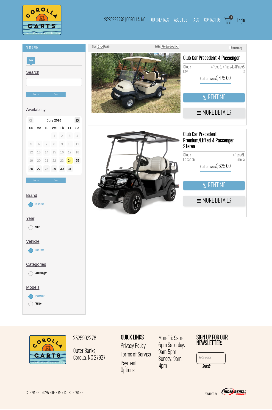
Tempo (34, 304)
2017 (34, 227)
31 (70, 169)
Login (241, 20)
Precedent (36, 296)
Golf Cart (36, 250)
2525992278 (84, 338)
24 (70, 160)
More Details (214, 112)
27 (39, 169)
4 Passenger (37, 273)
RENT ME (214, 97)
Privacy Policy (133, 346)
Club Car (36, 204)
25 (77, 160)
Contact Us (212, 20)
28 (46, 169)
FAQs (195, 20)
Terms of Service (136, 355)
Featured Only (235, 48)
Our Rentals (160, 20)
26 (31, 169)
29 (54, 169)
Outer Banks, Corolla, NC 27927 (89, 354)
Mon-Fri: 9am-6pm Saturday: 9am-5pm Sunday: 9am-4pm (171, 352)
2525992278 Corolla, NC (124, 20)
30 (62, 169)
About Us (180, 20)
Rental (31, 60)
